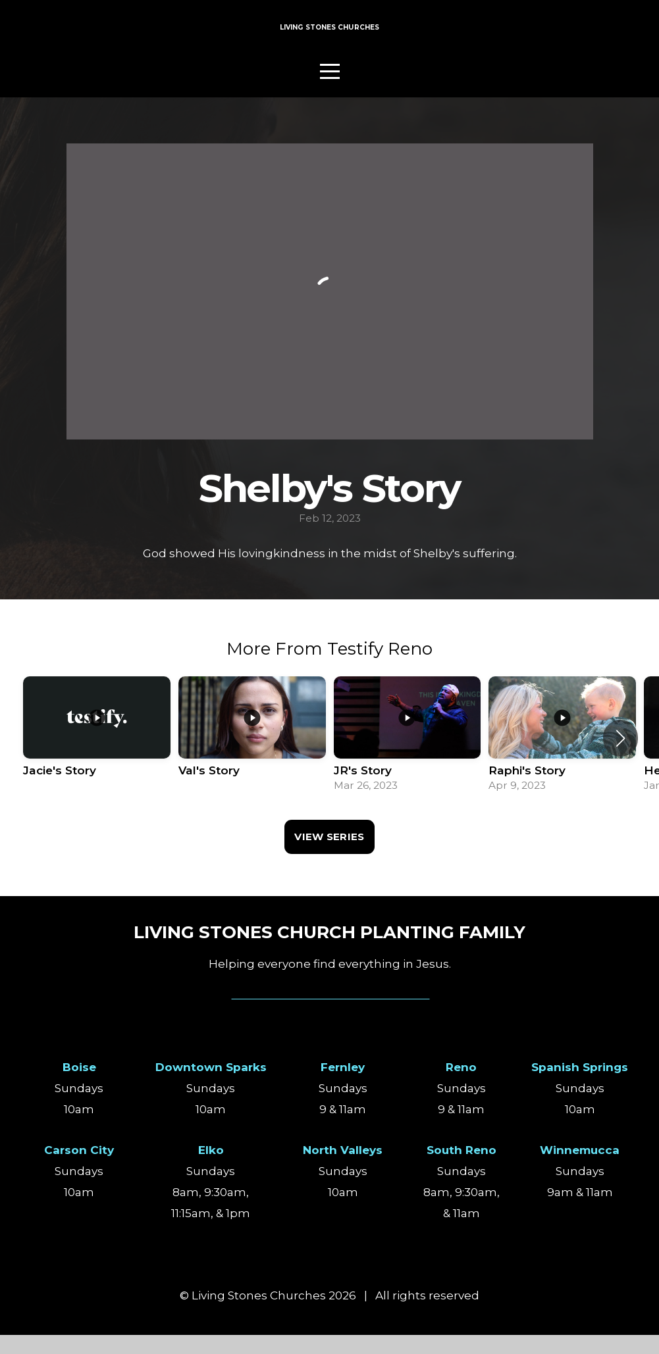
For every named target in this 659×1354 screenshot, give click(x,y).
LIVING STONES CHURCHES (330, 38)
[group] (97, 757)
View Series (329, 855)
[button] (620, 757)
